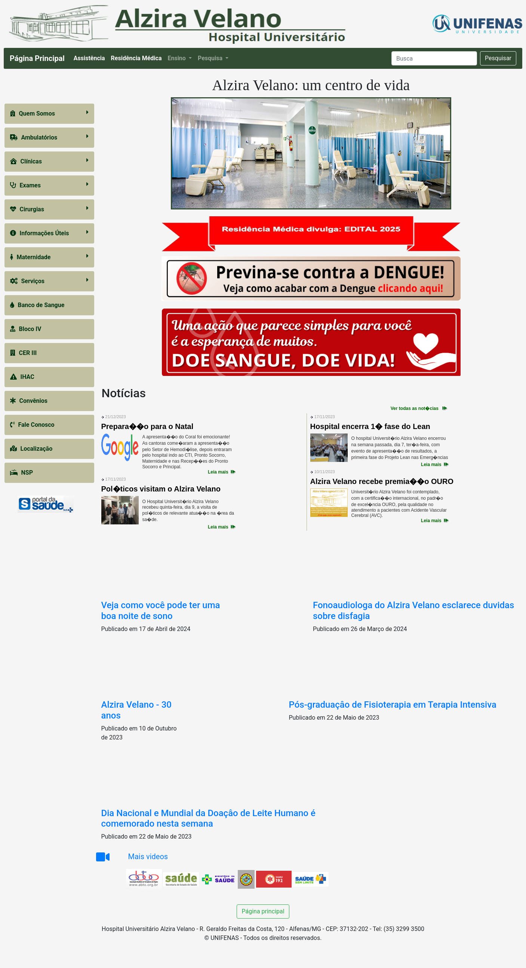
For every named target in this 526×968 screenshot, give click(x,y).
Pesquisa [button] (211, 58)
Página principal (263, 911)
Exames (49, 185)
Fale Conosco (32, 424)
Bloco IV (25, 329)
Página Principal (37, 58)
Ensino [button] (177, 58)
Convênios (29, 400)
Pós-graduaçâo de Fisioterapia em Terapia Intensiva (392, 704)
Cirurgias (49, 209)
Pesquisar (498, 58)
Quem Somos (49, 113)
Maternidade (49, 257)
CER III (23, 352)
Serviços (49, 281)
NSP (21, 472)
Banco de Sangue (37, 305)
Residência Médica (138, 57)
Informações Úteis (49, 233)
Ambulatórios (49, 137)
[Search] (434, 58)
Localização (31, 448)
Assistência (91, 57)
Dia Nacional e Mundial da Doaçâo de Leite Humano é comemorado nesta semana (208, 818)
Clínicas (49, 161)
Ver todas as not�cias (415, 408)
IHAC (22, 376)
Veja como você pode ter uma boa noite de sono (160, 610)
